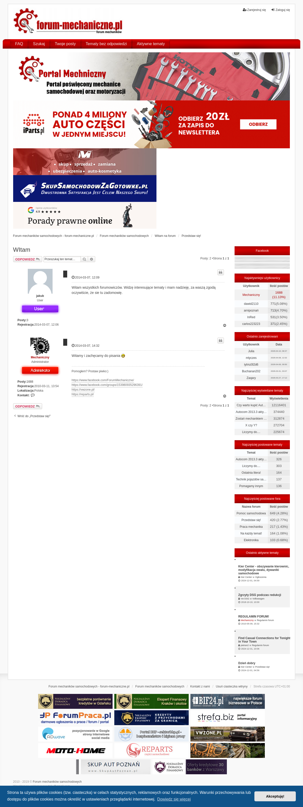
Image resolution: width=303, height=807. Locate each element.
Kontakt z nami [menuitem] (200, 686)
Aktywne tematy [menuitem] (151, 44)
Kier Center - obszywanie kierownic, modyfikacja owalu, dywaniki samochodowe (263, 570)
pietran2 (245, 645)
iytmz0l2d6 (251, 364)
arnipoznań (251, 310)
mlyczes (251, 358)
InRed (251, 317)
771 (273, 304)
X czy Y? (251, 425)
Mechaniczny (40, 357)
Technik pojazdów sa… (251, 479)
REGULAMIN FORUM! (253, 616)
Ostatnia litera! (251, 472)
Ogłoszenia (260, 577)
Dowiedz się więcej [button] (174, 799)
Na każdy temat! (251, 533)
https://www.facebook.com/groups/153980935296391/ (107, 385)
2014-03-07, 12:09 (85, 277)
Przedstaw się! (251, 520)
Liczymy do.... (251, 432)
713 (273, 310)
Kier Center (246, 577)
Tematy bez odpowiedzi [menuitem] (106, 44)
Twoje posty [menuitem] (65, 44)
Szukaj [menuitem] (39, 44)
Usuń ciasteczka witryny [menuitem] (231, 686)
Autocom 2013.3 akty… (251, 412)
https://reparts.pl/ (83, 394)
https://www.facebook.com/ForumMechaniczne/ (103, 380)
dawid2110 (251, 304)
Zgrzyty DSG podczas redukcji (259, 595)
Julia (251, 351)
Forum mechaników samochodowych (57, 781)
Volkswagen (258, 598)
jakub (40, 296)
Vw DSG (245, 598)
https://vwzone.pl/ (83, 389)
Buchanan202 (251, 371)
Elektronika (251, 540)
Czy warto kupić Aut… (251, 405)
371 (273, 324)
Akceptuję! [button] (275, 796)
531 (273, 317)
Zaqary (251, 378)
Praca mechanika (251, 526)
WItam (21, 249)
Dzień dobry (246, 663)
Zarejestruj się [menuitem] (254, 10)
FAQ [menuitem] (19, 44)
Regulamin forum (265, 620)
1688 (30, 381)
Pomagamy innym (251, 486)
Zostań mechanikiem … (251, 418)
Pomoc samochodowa (251, 513)
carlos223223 (251, 324)
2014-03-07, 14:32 (85, 345)
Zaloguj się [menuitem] (280, 10)
